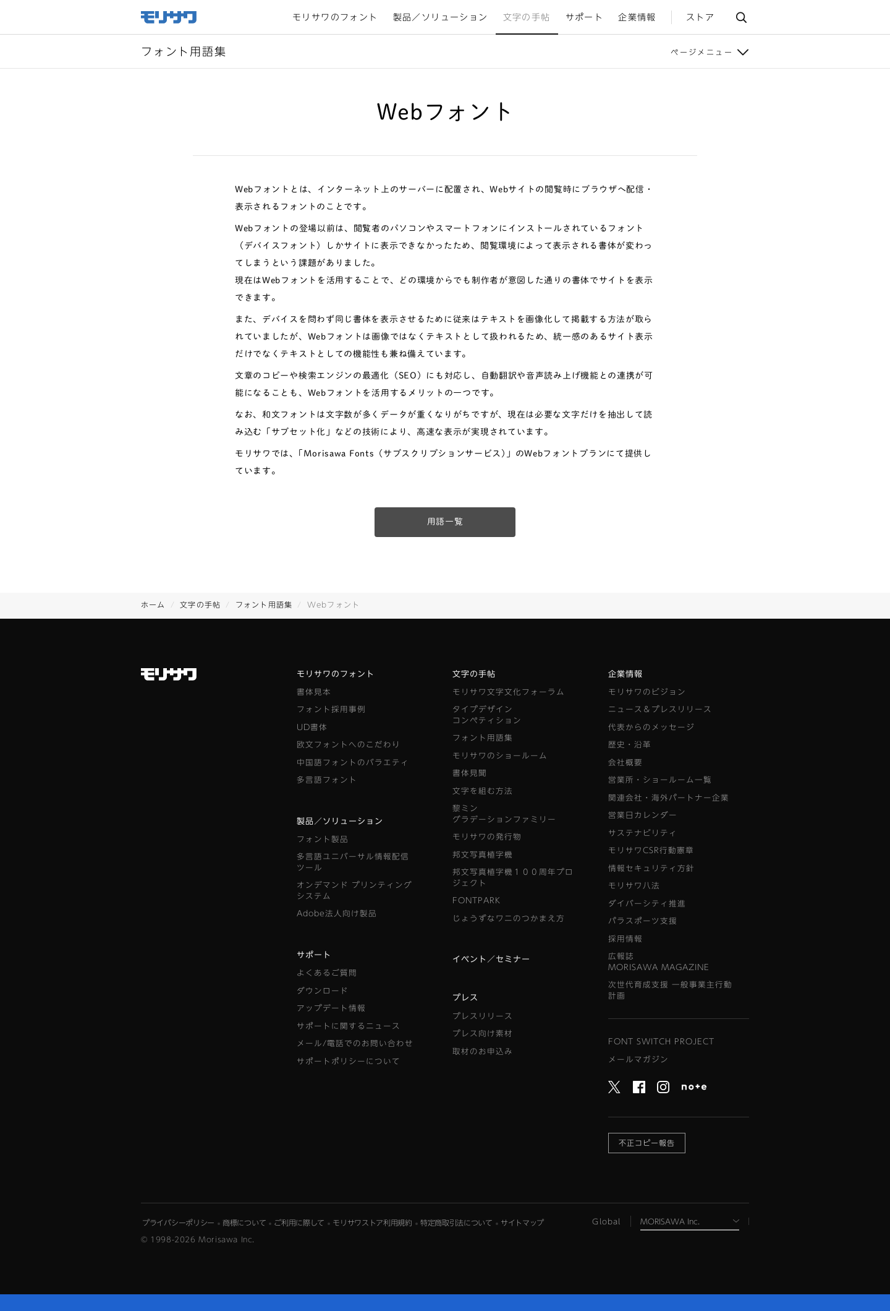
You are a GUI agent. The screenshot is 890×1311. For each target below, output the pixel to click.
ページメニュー (702, 52)
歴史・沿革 (629, 745)
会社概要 (625, 763)
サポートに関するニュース (348, 1026)
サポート (314, 955)
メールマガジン (638, 1059)
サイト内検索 (741, 17)
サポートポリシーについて (348, 1061)
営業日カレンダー (642, 815)
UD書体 (312, 727)
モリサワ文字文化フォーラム (508, 692)
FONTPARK (476, 900)
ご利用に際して (299, 1222)
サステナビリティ (642, 833)
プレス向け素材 (482, 1033)
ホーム (153, 604)
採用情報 (625, 939)
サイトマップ (522, 1222)
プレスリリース (482, 1016)
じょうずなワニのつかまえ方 (508, 918)
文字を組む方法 (482, 791)
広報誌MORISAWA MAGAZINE (659, 961)
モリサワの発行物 (487, 837)
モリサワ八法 (634, 886)
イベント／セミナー (491, 959)
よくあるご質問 (327, 973)
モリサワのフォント (336, 674)
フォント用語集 (263, 604)
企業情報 (625, 674)
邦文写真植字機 (482, 855)
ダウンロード (323, 991)
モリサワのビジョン (647, 692)
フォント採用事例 (331, 709)
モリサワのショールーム (500, 756)
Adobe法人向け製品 (337, 913)
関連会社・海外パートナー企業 (668, 798)
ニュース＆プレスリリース (660, 709)
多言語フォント (327, 780)
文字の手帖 (200, 604)
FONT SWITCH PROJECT (661, 1042)
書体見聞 (469, 773)
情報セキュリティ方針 (651, 868)
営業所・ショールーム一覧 (660, 780)
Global (606, 1221)
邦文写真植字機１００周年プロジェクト (513, 877)
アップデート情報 (331, 1008)
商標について (244, 1222)
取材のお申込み (482, 1051)
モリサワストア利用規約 (372, 1222)
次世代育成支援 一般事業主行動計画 (670, 990)
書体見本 (314, 692)
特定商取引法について (456, 1222)
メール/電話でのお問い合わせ (355, 1043)
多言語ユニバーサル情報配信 (353, 863)
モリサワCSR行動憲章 (651, 850)
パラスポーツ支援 (642, 921)
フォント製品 (323, 839)
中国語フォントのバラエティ (353, 763)
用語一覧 (445, 521)
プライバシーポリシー (178, 1222)
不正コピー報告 (647, 1142)
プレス (465, 998)
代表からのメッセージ (651, 727)
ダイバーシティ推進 (647, 904)
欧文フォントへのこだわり (348, 745)
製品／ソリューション (340, 821)
